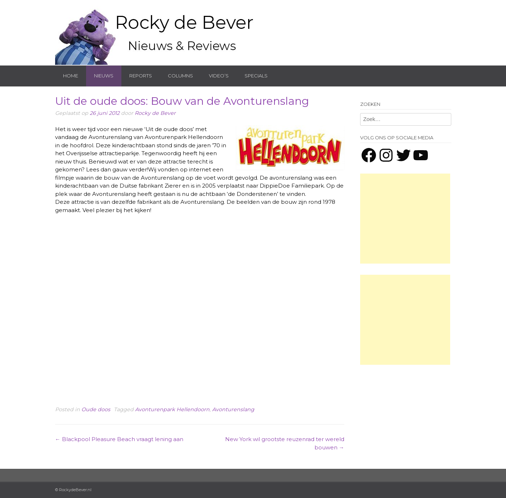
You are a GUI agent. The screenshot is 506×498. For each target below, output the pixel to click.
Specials (256, 75)
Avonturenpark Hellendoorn (172, 409)
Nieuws (103, 75)
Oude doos (95, 409)
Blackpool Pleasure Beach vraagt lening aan (119, 439)
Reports (140, 75)
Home (70, 75)
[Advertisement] (405, 219)
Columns (180, 75)
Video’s (219, 75)
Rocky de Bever (155, 113)
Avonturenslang (233, 409)
